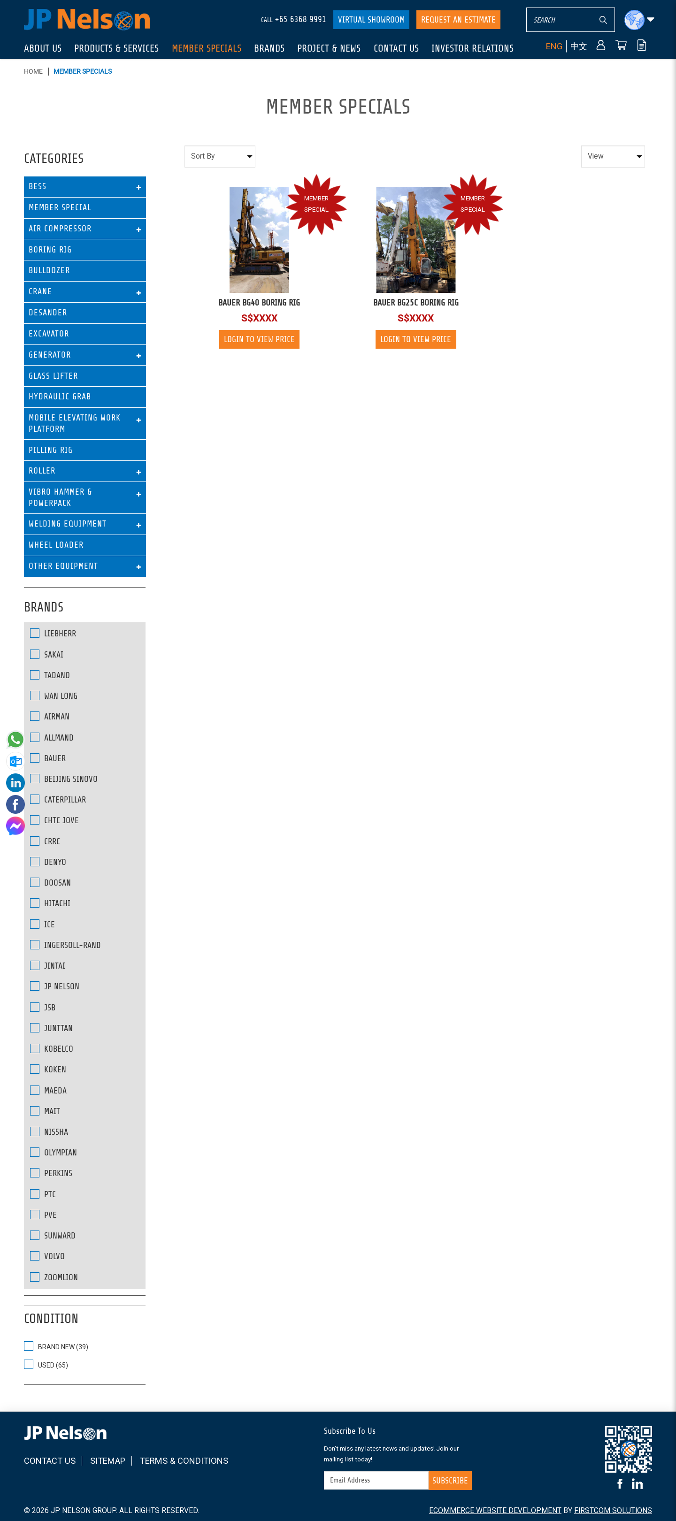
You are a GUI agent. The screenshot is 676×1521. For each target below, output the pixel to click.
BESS (37, 186)
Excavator (49, 333)
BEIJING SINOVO (64, 779)
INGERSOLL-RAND (65, 945)
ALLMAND (52, 737)
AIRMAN (49, 716)
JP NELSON (54, 986)
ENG (554, 46)
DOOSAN (50, 882)
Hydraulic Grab (60, 396)
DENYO (48, 862)
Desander (48, 312)
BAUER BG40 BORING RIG (259, 302)
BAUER (48, 758)
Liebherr (53, 633)
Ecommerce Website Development (495, 1510)
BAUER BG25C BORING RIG (416, 302)
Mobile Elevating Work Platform (75, 423)
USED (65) (46, 1364)
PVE (43, 1215)
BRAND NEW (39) (56, 1346)
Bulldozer (49, 270)
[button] (639, 20)
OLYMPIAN (53, 1152)
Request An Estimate (458, 19)
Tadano (50, 675)
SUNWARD (53, 1235)
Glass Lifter (53, 376)
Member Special (60, 207)
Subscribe (450, 1480)
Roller (42, 470)
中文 (578, 46)
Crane (40, 291)
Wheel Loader (56, 545)
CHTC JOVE (54, 820)
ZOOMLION (54, 1277)
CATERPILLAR (58, 799)
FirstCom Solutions (613, 1510)
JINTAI (47, 966)
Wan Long (53, 696)
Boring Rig (50, 249)
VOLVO (47, 1256)
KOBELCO (51, 1049)
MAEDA (48, 1090)
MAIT (45, 1111)
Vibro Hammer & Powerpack (60, 497)
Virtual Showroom (371, 19)
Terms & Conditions (184, 1461)
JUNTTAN (51, 1028)
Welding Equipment (68, 523)
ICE (42, 924)
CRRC (45, 841)
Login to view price (259, 339)
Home (33, 71)
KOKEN (48, 1069)
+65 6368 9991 (300, 19)
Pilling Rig (51, 450)
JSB (42, 1007)
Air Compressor (60, 228)
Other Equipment (63, 566)
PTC (43, 1194)
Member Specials (83, 71)
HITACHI (50, 903)
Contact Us (50, 1461)
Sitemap (107, 1461)
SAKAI (46, 654)
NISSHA (49, 1132)
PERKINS (51, 1173)
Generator (50, 354)
